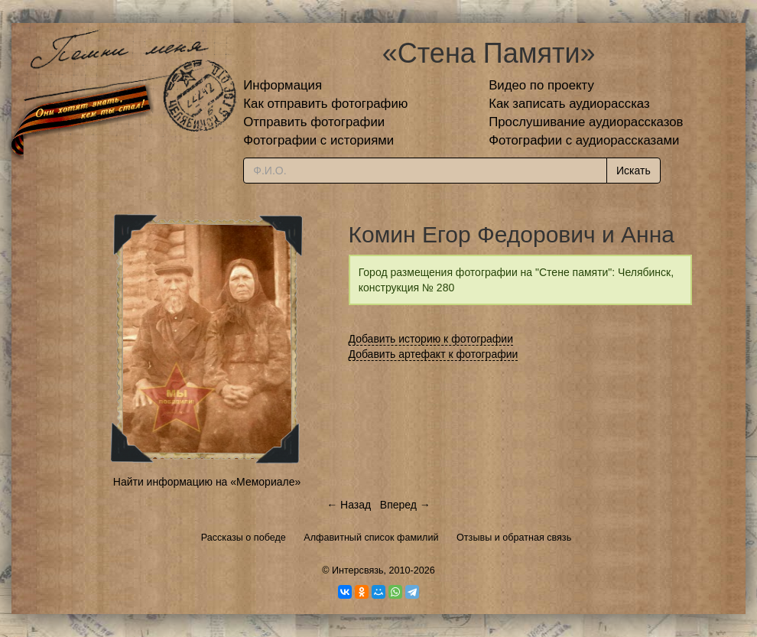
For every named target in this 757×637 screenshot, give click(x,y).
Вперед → (405, 505)
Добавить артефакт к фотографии (433, 354)
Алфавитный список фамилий (371, 537)
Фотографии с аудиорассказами (584, 140)
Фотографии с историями (318, 140)
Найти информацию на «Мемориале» (207, 482)
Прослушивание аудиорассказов (586, 122)
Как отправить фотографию (325, 103)
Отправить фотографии (314, 122)
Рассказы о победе (243, 537)
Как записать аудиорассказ (569, 103)
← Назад (349, 505)
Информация (282, 85)
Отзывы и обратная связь (513, 537)
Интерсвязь (358, 570)
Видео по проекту (541, 85)
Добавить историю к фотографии (431, 339)
